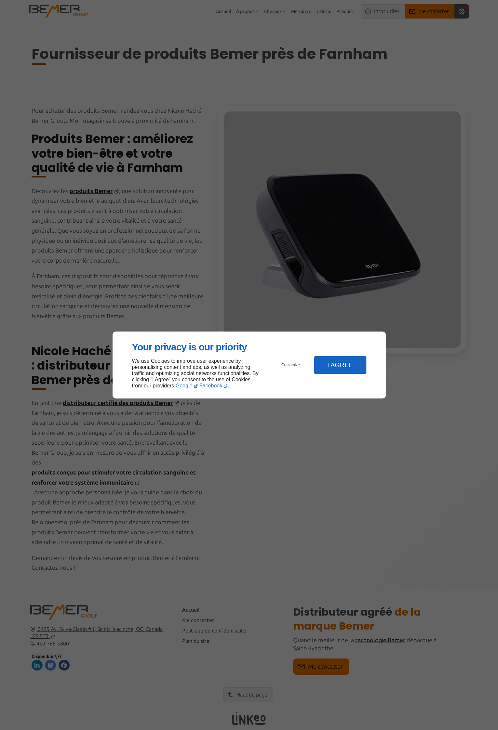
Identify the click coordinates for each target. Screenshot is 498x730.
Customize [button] (290, 365)
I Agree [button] (340, 365)
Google (184, 385)
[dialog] (249, 365)
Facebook (210, 385)
